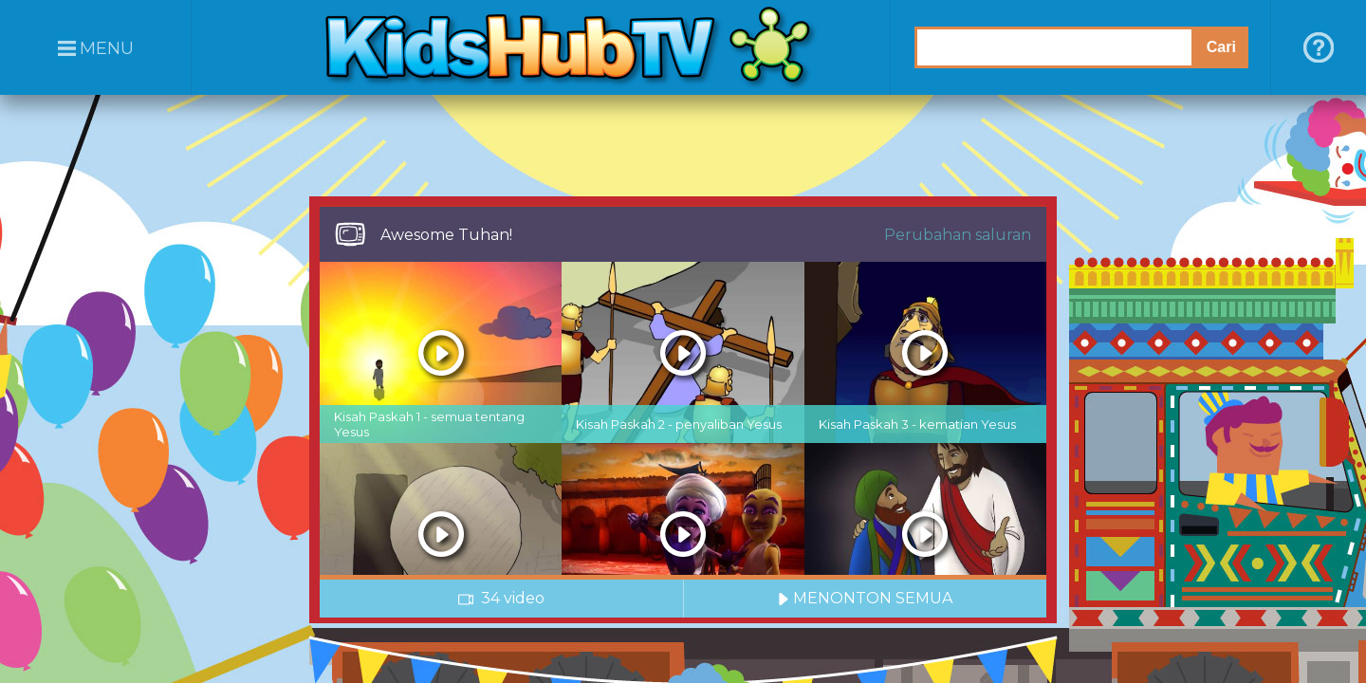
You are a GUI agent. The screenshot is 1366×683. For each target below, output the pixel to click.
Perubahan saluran (957, 235)
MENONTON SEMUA (865, 598)
